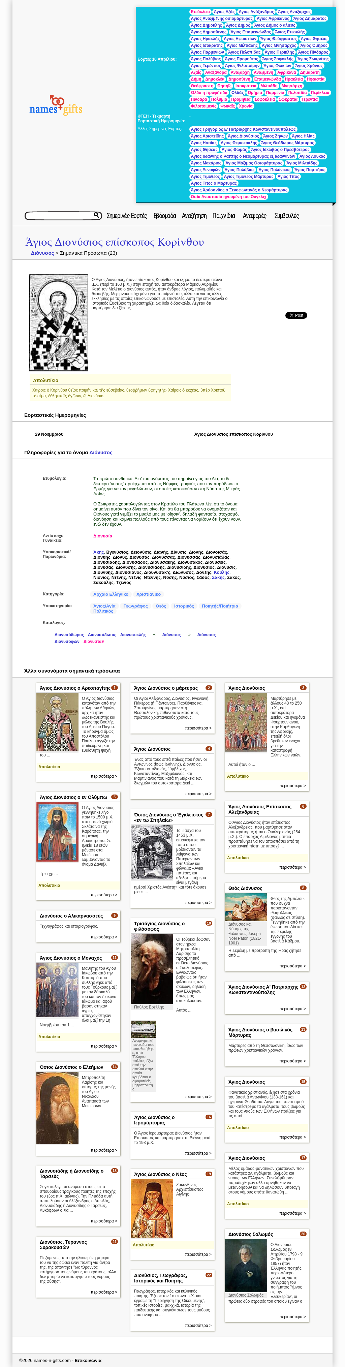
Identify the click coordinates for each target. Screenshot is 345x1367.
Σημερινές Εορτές (127, 216)
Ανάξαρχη (240, 72)
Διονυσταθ (94, 641)
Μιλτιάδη (269, 86)
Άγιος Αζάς (224, 11)
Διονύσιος (204, 567)
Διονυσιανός (128, 572)
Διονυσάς (139, 557)
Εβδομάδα (164, 216)
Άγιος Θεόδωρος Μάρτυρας (287, 143)
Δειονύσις (141, 552)
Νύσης (170, 577)
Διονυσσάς (188, 557)
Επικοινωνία (88, 1360)
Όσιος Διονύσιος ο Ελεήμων (71, 1067)
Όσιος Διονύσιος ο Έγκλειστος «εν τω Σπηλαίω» (168, 817)
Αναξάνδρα (216, 72)
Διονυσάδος (135, 562)
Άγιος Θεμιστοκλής (239, 143)
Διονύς (120, 557)
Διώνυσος (183, 572)
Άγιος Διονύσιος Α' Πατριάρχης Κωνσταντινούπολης (263, 989)
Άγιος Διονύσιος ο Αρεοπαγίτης (75, 688)
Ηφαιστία (315, 79)
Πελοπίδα (297, 92)
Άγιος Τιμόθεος (205, 176)
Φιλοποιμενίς (204, 106)
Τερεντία (310, 99)
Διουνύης (103, 572)
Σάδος (203, 577)
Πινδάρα (199, 99)
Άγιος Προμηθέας (241, 59)
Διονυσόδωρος (69, 634)
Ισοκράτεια (246, 86)
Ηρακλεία (294, 79)
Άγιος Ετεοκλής (290, 32)
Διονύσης (126, 567)
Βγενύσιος (117, 552)
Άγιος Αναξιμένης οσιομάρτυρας (222, 18)
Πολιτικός (103, 611)
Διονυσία (102, 535)
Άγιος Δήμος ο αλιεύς (274, 25)
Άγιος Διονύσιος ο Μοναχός (71, 958)
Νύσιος (186, 577)
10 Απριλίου (163, 59)
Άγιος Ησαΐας (204, 143)
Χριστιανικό (148, 594)
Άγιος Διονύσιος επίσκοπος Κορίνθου (114, 242)
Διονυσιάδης (106, 562)
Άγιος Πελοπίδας (244, 52)
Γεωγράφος (135, 606)
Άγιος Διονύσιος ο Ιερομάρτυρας (154, 1120)
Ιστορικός (184, 606)
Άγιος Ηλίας (303, 136)
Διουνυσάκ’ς (157, 572)
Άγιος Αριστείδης (207, 136)
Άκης (98, 552)
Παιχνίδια (223, 216)
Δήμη (196, 79)
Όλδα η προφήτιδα (209, 92)
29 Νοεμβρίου (49, 434)
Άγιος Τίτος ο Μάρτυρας (214, 183)
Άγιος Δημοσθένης (209, 32)
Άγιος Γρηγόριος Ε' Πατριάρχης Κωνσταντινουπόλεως (243, 129)
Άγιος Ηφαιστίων (240, 38)
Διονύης (101, 557)
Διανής (161, 552)
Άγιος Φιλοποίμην (242, 65)
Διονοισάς (216, 552)
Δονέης (203, 572)
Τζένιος (123, 582)
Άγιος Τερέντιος (206, 65)
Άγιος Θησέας (314, 38)
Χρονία (245, 106)
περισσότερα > (104, 776)
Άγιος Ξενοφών (206, 169)
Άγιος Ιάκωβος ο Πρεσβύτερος (280, 149)
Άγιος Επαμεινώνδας (250, 32)
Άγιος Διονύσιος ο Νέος (160, 1174)
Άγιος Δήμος (238, 25)
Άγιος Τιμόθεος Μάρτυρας (249, 176)
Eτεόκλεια (200, 11)
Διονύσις (226, 567)
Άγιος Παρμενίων (207, 52)
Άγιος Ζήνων (275, 136)
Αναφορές (254, 216)
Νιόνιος (101, 577)
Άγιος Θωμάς (234, 149)
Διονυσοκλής (133, 634)
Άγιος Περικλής (279, 52)
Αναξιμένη (263, 72)
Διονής (196, 552)
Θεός (161, 606)
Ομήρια (255, 92)
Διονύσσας (163, 557)
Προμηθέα (240, 99)
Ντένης (119, 577)
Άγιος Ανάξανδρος (256, 11)
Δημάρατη (310, 72)
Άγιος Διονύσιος (243, 136)
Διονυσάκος (190, 562)
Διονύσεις (215, 562)
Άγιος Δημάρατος (310, 18)
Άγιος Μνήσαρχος (279, 45)
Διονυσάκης (162, 562)
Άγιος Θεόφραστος (278, 38)
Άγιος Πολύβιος (206, 59)
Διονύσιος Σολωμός (250, 1234)
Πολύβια (219, 99)
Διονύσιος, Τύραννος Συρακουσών (63, 1244)
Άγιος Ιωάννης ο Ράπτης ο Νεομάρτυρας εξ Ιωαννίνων (243, 156)
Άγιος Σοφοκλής (277, 59)
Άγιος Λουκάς (312, 156)
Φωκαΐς (227, 106)
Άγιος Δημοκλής (206, 25)
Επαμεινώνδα (267, 79)
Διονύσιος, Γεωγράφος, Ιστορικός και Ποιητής (160, 1278)
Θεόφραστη (202, 86)
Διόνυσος (42, 253)
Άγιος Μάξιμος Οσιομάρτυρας (253, 163)
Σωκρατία (288, 99)
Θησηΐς (224, 86)
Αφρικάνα (286, 72)
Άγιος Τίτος (288, 176)
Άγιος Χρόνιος (308, 65)
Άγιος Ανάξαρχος (294, 11)
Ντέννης (152, 577)
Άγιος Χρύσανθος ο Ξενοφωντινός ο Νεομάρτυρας (239, 190)
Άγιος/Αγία (104, 606)
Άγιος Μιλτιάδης (242, 45)
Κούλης (221, 572)
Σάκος (233, 577)
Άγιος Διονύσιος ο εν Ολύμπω (73, 797)
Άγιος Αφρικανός (273, 18)
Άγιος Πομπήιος (309, 169)
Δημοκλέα (214, 79)
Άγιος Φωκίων (277, 65)
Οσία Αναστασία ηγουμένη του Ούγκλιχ (228, 196)
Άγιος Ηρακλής (205, 38)
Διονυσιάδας (216, 557)
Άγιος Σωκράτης (313, 59)
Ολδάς (237, 92)
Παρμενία (275, 92)
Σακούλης (103, 582)
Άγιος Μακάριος (206, 163)
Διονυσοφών (67, 641)
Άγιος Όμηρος (313, 45)
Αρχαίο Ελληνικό (110, 594)
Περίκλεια (320, 92)
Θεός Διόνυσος (245, 888)
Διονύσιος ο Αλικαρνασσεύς (71, 916)
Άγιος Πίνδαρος (313, 52)
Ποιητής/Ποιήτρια (220, 606)
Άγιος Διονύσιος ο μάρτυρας (166, 688)
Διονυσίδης (179, 567)
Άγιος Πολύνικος (274, 169)
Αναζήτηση (194, 216)
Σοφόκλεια (265, 99)
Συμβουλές (287, 216)
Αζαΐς (196, 72)
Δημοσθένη (239, 79)
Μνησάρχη (292, 86)
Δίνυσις (178, 552)
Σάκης (218, 577)
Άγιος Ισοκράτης (207, 45)
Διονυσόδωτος (102, 634)
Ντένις (135, 577)
